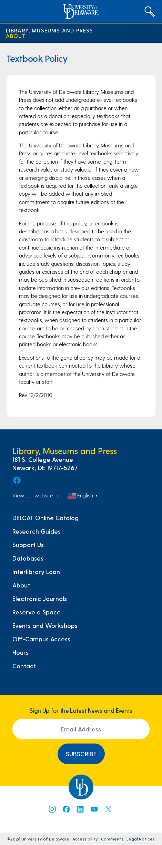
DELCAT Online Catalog (45, 518)
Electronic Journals (39, 598)
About (16, 36)
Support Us (28, 545)
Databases (27, 558)
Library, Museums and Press (49, 30)
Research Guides (36, 531)
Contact (24, 666)
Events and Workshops (45, 625)
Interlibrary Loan (36, 572)
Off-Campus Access (41, 639)
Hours (20, 652)
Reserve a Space (36, 612)
